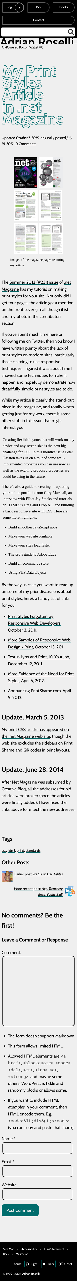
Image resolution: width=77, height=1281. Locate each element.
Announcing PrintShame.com (34, 690)
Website (9, 1184)
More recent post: (38, 891)
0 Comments (25, 144)
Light (34, 1264)
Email (8, 1161)
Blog (9, 7)
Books (63, 7)
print (20, 850)
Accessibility (29, 1249)
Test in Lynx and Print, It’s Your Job (38, 656)
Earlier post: (38, 874)
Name (9, 1138)
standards (33, 850)
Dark (51, 1264)
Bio (38, 7)
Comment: (11, 952)
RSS (6, 1254)
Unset (68, 1264)
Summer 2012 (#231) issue (33, 282)
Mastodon (22, 1254)
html (11, 850)
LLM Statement (54, 1249)
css (4, 850)
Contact (38, 20)
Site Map (8, 1249)
